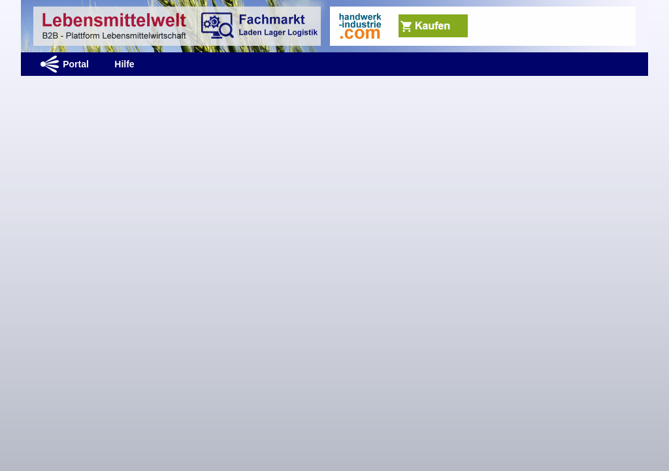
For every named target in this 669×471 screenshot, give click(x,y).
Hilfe (124, 64)
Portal (76, 64)
